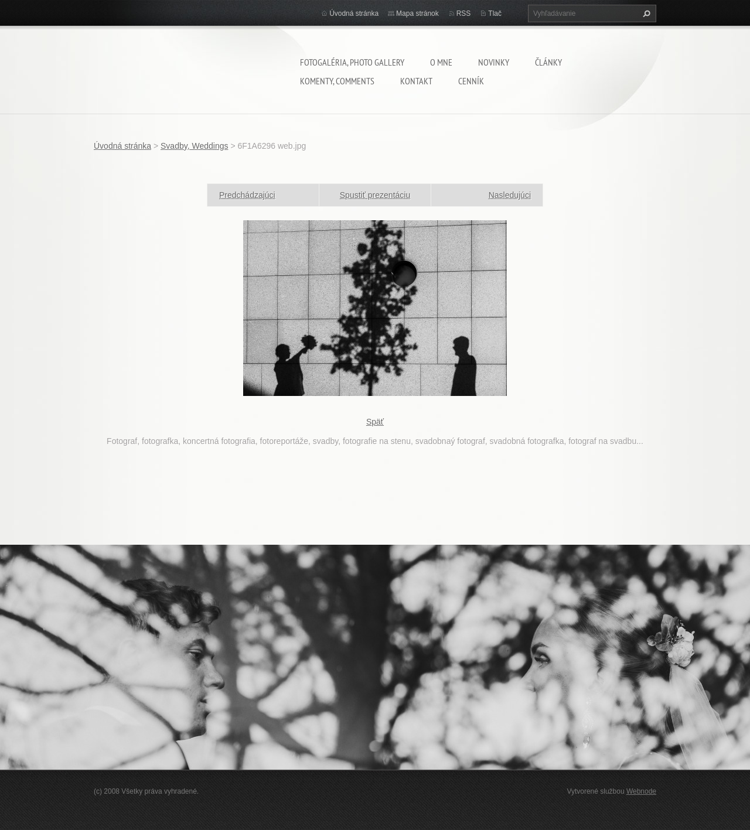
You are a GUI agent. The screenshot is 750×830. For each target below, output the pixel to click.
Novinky (493, 62)
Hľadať (645, 13)
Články (548, 62)
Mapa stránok (417, 13)
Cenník (471, 81)
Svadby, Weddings (194, 146)
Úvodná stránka (354, 13)
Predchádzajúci (247, 195)
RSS (463, 13)
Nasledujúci (510, 195)
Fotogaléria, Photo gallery (352, 62)
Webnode (641, 791)
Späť (375, 421)
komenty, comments (337, 81)
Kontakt (416, 81)
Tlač (495, 13)
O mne (441, 62)
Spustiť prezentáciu (375, 195)
